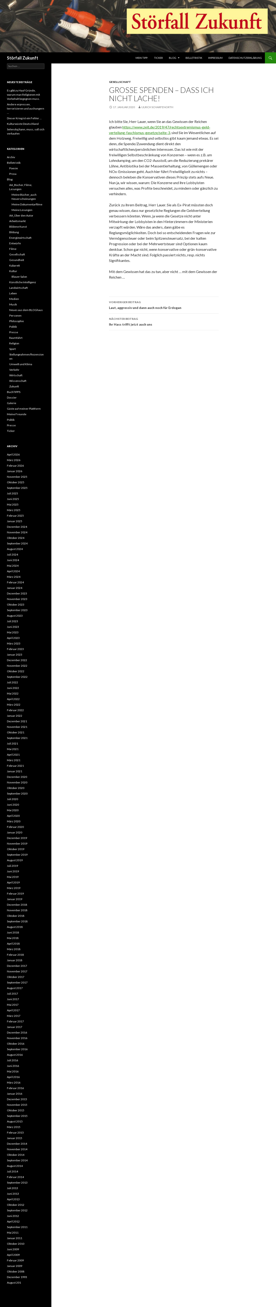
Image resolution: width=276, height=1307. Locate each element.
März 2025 (13, 510)
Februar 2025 (15, 515)
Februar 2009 (15, 1260)
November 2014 (17, 1149)
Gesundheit (16, 260)
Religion (14, 343)
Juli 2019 (12, 865)
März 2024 (13, 576)
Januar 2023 (14, 654)
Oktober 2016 (15, 1043)
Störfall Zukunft (22, 57)
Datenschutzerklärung (245, 57)
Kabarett (14, 265)
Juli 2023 (12, 621)
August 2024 (15, 549)
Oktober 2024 (15, 538)
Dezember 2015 (17, 1099)
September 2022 (17, 677)
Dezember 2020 (17, 777)
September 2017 (17, 982)
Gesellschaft (120, 82)
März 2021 (13, 760)
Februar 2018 (15, 954)
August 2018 (15, 927)
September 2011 (17, 1227)
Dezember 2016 (17, 1032)
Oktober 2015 (15, 1110)
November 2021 (17, 727)
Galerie (11, 403)
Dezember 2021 (17, 721)
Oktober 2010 (15, 1243)
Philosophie (16, 321)
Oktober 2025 (15, 482)
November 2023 (17, 599)
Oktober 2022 (15, 671)
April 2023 (13, 638)
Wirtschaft (15, 375)
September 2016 (17, 1049)
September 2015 (17, 1116)
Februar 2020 (15, 827)
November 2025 (17, 476)
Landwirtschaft (18, 287)
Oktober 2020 (15, 788)
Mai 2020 (13, 810)
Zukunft (14, 386)
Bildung (14, 232)
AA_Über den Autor (21, 215)
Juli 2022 (12, 682)
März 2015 (13, 1127)
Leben (13, 293)
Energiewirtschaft (20, 237)
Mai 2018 (13, 938)
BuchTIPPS (13, 392)
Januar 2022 (14, 715)
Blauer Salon (19, 276)
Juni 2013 (13, 1193)
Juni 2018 (13, 932)
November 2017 (17, 971)
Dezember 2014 (17, 1143)
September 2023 (17, 610)
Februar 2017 (15, 1021)
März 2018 (13, 949)
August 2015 (15, 1121)
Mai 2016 (13, 1071)
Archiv (11, 157)
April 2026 (13, 454)
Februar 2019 (15, 893)
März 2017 (13, 1016)
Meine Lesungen (22, 210)
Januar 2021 (14, 771)
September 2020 (17, 793)
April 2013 (13, 1199)
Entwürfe (15, 243)
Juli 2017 (12, 993)
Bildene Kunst (18, 226)
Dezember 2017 (17, 966)
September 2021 (17, 738)
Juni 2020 (13, 804)
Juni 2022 (13, 688)
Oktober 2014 (15, 1154)
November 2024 (17, 532)
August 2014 (15, 1166)
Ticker (158, 57)
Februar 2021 (15, 765)
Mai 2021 (13, 749)
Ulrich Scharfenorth (157, 107)
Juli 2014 (12, 1171)
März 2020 (13, 821)
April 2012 (13, 1221)
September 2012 (17, 1210)
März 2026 (13, 460)
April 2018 (13, 943)
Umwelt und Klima (20, 364)
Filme (12, 249)
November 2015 (17, 1104)
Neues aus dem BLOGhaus (26, 310)
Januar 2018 (14, 960)
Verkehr (14, 369)
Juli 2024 (12, 554)
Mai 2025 (13, 504)
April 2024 (13, 571)
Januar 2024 (14, 588)
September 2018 (17, 921)
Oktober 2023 (15, 604)
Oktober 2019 (15, 849)
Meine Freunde (16, 414)
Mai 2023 (13, 632)
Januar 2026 (14, 471)
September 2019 (17, 854)
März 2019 (13, 888)
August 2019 (15, 860)
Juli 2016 (12, 1060)
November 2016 (17, 1038)
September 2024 (17, 543)
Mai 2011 (13, 1232)
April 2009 (13, 1255)
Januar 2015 (14, 1138)
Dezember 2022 (17, 660)
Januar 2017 (14, 1027)
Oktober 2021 (15, 732)
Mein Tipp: (142, 57)
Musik (13, 304)
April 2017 (13, 1010)
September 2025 (17, 488)
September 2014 (17, 1160)
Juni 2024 (13, 560)
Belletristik (194, 57)
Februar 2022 (15, 710)
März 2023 (13, 643)
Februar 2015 (15, 1132)
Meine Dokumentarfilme (27, 204)
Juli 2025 (12, 493)
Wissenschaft (17, 381)
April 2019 (13, 882)
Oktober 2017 (15, 977)
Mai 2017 (13, 1004)
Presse (13, 332)
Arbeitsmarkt (17, 221)
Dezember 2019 (17, 838)
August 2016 (15, 1054)
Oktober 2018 (15, 915)
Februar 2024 (15, 582)
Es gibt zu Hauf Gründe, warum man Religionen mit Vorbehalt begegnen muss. (23, 95)
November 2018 (17, 910)
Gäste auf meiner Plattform (24, 408)
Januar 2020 (14, 832)
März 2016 (13, 1082)
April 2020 (13, 815)
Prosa (12, 174)
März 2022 (13, 704)
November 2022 (17, 665)
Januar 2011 (14, 1238)
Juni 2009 (13, 1249)
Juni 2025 (13, 499)
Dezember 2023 (17, 593)
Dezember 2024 (17, 526)
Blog (172, 57)
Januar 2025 (14, 521)
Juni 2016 (13, 1066)
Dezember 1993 (17, 1277)
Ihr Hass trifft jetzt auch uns (164, 321)
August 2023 (15, 615)
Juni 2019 (13, 871)
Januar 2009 (14, 1266)
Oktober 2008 (15, 1271)
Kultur (13, 271)
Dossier (12, 397)
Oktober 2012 (15, 1204)
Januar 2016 (14, 1093)
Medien (14, 299)
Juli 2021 (12, 743)
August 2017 (15, 988)
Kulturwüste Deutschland (23, 124)
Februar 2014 (15, 1177)
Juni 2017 (13, 999)
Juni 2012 (13, 1216)
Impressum (215, 57)
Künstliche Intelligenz (22, 282)
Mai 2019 (13, 877)
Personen (15, 315)
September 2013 (17, 1182)
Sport (12, 349)
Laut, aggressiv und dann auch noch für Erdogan (164, 304)
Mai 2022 (13, 693)
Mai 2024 (13, 565)
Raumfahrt (15, 337)
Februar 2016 (15, 1088)
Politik (13, 326)
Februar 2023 (15, 649)
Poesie (13, 168)
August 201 (14, 1282)
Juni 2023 (13, 626)
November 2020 (17, 782)
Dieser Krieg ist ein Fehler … (24, 118)
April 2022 (13, 699)
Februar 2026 (15, 465)
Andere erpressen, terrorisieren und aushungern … (25, 108)
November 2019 (17, 843)
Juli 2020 (12, 799)
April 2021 (13, 754)
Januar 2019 (14, 899)
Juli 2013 (12, 1188)
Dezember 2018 (17, 904)
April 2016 (13, 1077)
